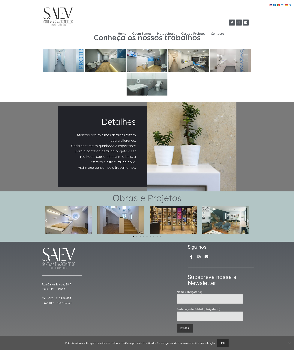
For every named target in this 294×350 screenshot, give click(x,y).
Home (122, 33)
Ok (223, 343)
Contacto (217, 33)
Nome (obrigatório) (168, 297)
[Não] (289, 343)
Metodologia (166, 33)
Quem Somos (142, 33)
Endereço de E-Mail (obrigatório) (168, 314)
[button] (46, 220)
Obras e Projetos (193, 33)
